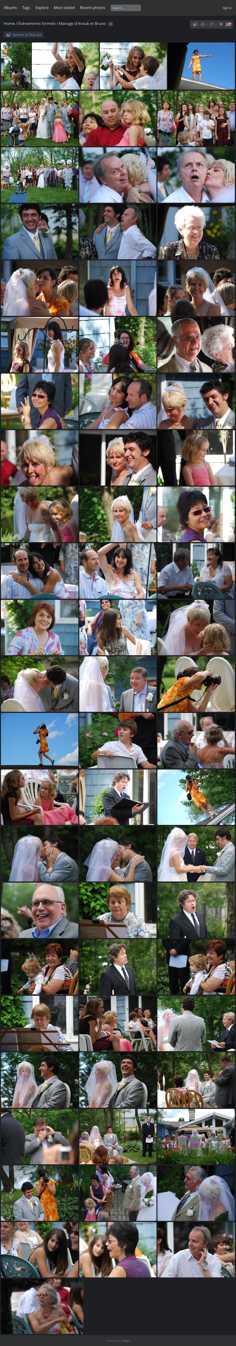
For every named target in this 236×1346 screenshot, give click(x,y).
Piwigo (126, 1341)
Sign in (227, 8)
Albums (10, 7)
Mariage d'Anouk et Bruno (82, 23)
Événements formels (37, 23)
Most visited (64, 7)
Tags (26, 7)
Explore (42, 7)
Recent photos (92, 7)
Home (9, 23)
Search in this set (27, 34)
